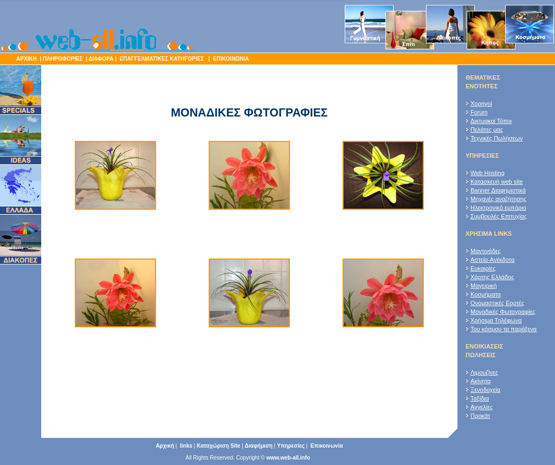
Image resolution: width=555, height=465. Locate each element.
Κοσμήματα (485, 294)
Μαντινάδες (485, 251)
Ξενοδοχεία (485, 389)
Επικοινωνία (327, 446)
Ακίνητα (480, 381)
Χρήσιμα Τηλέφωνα (496, 320)
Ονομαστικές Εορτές (497, 303)
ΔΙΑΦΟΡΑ (100, 59)
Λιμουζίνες (484, 372)
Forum (479, 112)
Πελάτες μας (486, 129)
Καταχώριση (219, 446)
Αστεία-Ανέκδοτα (492, 259)
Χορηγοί (481, 103)
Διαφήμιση (259, 446)
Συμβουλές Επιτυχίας (498, 216)
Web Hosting (487, 173)
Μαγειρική (483, 285)
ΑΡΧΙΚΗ (26, 59)
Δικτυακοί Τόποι (491, 121)
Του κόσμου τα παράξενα (503, 329)
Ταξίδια (479, 398)
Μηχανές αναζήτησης (498, 199)
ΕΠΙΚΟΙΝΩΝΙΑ (230, 59)
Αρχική (165, 446)
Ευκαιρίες (482, 268)
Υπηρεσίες (291, 446)
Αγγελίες (481, 407)
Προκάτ (480, 415)
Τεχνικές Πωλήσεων (496, 138)
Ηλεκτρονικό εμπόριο (498, 207)
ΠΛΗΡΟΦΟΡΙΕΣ (63, 59)
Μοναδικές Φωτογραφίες (502, 311)
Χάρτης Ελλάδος (492, 277)
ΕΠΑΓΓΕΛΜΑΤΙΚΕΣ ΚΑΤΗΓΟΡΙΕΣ (162, 59)
